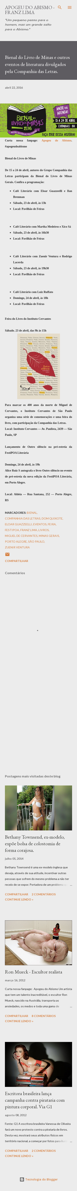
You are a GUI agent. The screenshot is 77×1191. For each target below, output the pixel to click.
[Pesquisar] (59, 7)
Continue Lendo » (19, 899)
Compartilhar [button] (16, 561)
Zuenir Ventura (17, 547)
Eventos (40, 524)
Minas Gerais (49, 535)
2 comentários (44, 894)
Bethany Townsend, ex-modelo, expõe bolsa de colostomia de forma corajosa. (35, 843)
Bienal (32, 512)
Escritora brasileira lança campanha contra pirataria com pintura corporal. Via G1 (35, 1100)
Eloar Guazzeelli (18, 524)
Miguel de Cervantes (21, 535)
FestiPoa (12, 530)
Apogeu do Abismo (56, 140)
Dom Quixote (52, 518)
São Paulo (36, 541)
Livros (43, 530)
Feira (52, 524)
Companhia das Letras (22, 518)
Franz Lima (28, 530)
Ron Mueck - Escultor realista (33, 972)
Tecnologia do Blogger (39, 1179)
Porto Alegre (16, 541)
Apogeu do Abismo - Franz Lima (30, 9)
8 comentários (44, 1016)
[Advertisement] (38, 722)
